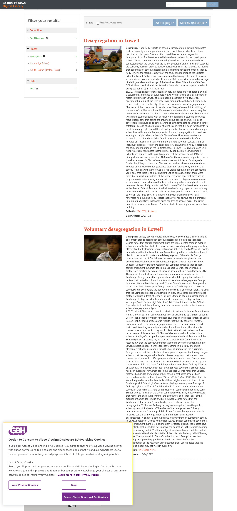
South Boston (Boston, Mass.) (45, 70)
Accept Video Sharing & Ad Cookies (86, 497)
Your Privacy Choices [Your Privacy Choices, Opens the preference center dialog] (25, 485)
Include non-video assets (111, 22)
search (212, 4)
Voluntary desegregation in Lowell (123, 229)
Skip (74, 485)
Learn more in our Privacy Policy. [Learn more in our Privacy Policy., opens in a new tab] (78, 474)
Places (33, 49)
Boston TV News (14, 4)
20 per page (163, 23)
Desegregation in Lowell (111, 40)
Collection (36, 30)
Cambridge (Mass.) (39, 63)
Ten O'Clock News (147, 211)
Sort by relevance (192, 23)
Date (32, 81)
